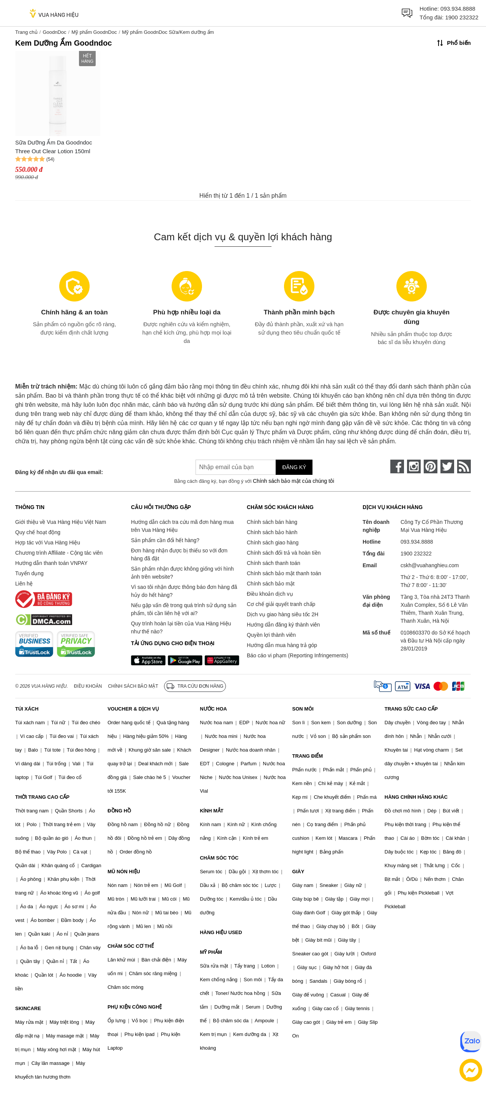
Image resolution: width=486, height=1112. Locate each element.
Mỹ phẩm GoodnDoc (94, 32)
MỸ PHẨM (211, 952)
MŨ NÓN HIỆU (123, 871)
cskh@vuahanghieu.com (430, 565)
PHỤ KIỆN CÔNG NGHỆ (134, 1007)
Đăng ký (294, 467)
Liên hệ (24, 584)
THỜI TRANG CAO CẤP (42, 797)
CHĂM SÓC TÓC (219, 858)
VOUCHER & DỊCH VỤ (133, 709)
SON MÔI (303, 709)
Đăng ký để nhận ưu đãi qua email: (59, 472)
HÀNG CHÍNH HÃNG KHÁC (416, 797)
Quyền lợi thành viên (271, 635)
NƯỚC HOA (213, 709)
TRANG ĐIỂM (307, 756)
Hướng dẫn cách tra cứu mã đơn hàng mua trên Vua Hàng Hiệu (182, 526)
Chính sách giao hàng (272, 542)
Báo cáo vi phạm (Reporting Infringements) (297, 655)
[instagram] (414, 466)
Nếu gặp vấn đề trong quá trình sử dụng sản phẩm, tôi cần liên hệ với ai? (183, 609)
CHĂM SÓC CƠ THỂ (130, 946)
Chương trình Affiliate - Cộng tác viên (59, 553)
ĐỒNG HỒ (119, 811)
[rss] (464, 466)
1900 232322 (461, 17)
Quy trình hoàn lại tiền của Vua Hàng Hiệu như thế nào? (181, 627)
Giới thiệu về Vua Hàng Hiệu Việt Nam (60, 522)
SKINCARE (28, 1008)
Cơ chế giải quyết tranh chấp (281, 604)
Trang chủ (26, 32)
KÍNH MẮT (211, 811)
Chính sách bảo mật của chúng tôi (293, 481)
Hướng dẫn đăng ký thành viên (283, 625)
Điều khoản (88, 686)
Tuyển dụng (29, 573)
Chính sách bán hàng (272, 522)
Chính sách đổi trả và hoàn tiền (283, 553)
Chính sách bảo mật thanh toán (284, 573)
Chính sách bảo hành (272, 532)
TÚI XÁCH (26, 709)
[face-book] (397, 466)
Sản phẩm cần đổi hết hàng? (165, 540)
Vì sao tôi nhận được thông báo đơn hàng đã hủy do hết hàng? (184, 591)
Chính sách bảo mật (271, 584)
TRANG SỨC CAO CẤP (411, 709)
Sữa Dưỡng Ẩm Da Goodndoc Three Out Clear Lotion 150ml (53, 146)
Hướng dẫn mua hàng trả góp (282, 645)
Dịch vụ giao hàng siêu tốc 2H (282, 614)
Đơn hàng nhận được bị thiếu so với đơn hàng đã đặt (179, 554)
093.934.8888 (457, 8)
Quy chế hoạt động (37, 532)
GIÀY (298, 871)
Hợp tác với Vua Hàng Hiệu (47, 542)
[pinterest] (430, 466)
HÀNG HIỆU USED (221, 932)
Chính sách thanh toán (273, 563)
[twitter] (447, 466)
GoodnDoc (54, 32)
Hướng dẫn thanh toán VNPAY (51, 563)
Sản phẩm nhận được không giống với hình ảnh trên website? (182, 573)
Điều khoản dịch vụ (270, 594)
